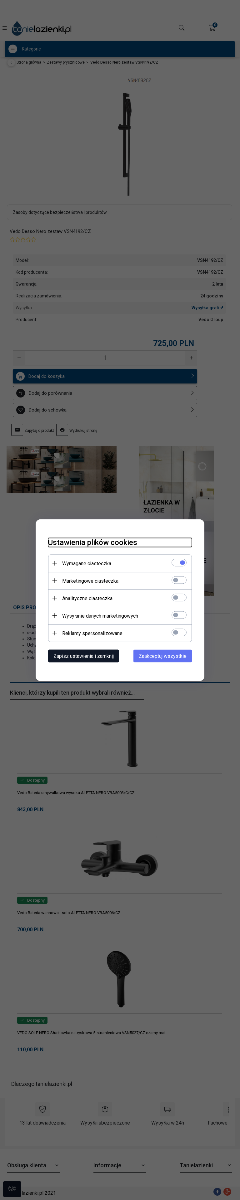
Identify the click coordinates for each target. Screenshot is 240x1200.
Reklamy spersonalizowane (92, 633)
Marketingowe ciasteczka (90, 581)
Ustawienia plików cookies (92, 542)
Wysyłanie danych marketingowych (100, 616)
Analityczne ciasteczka (87, 598)
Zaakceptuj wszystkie (163, 656)
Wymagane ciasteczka (86, 563)
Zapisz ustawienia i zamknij (83, 656)
